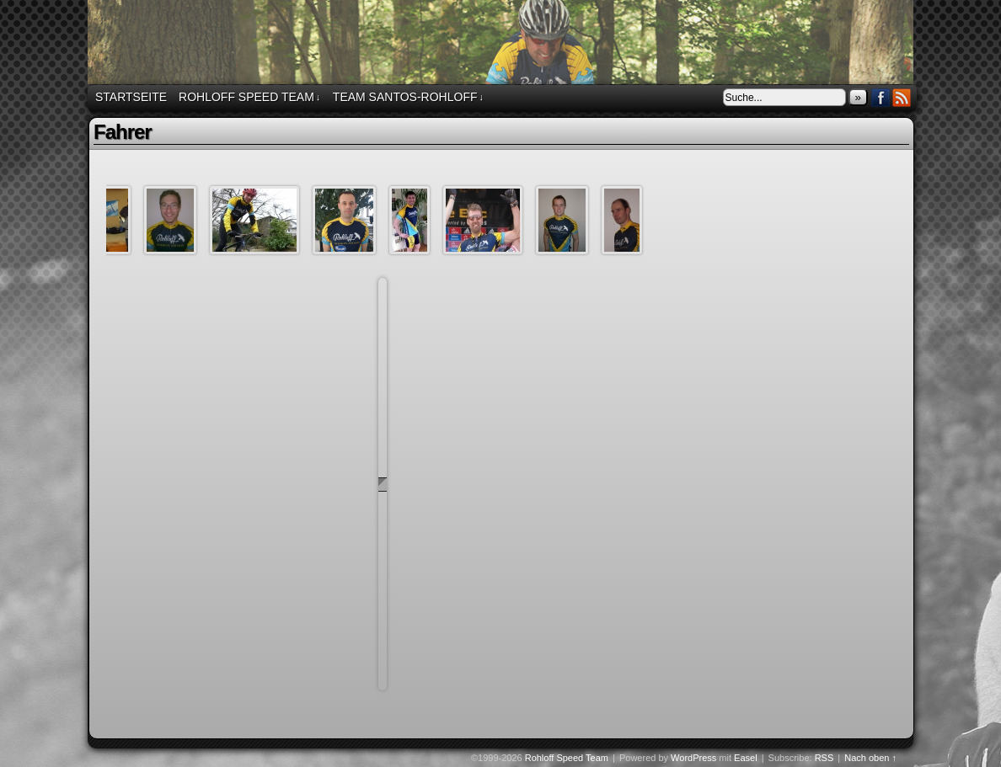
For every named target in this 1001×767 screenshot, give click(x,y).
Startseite (131, 97)
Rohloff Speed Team (503, 44)
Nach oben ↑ (870, 758)
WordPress (693, 758)
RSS (902, 97)
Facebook (880, 97)
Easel (745, 758)
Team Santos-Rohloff (408, 97)
